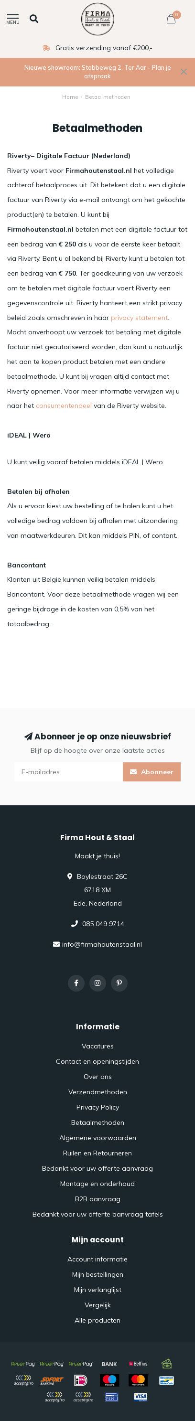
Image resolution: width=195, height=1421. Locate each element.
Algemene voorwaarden (97, 1137)
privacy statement (139, 317)
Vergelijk (98, 1305)
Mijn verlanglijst (97, 1289)
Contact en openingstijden (97, 1061)
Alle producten (97, 1320)
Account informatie (97, 1259)
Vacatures (98, 1046)
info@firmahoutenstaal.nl (102, 944)
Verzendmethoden (97, 1092)
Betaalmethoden (97, 1122)
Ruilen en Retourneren (97, 1153)
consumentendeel (64, 405)
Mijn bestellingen (97, 1274)
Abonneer (151, 772)
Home (70, 97)
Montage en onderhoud (97, 1183)
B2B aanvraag (97, 1199)
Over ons (98, 1076)
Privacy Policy (97, 1107)
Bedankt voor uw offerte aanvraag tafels (97, 1214)
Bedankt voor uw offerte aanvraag (97, 1168)
